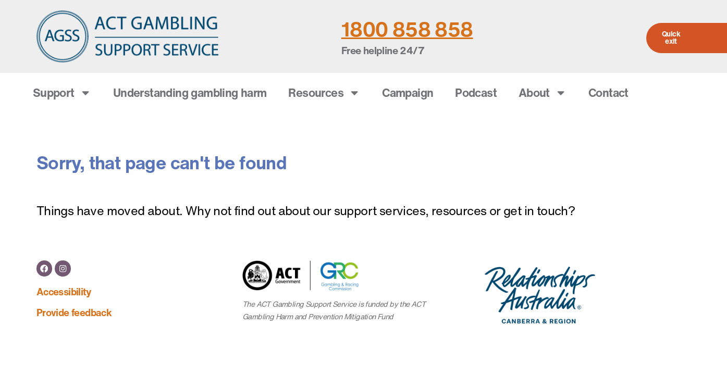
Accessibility (63, 290)
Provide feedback (74, 311)
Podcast (476, 92)
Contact (608, 92)
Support (62, 93)
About (542, 93)
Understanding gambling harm (190, 92)
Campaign (407, 92)
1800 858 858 (407, 29)
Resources (324, 93)
